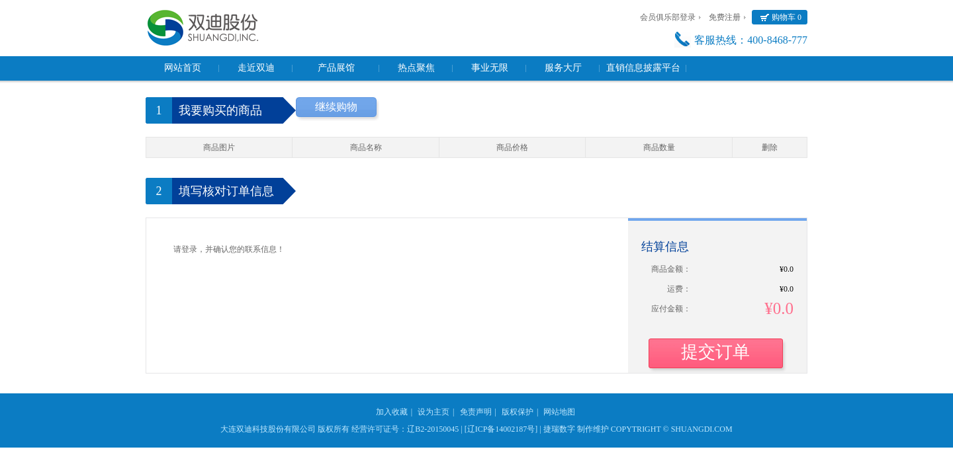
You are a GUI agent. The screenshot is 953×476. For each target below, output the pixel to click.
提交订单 (715, 352)
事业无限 (489, 68)
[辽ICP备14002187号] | (503, 429)
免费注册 (725, 17)
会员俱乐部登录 (668, 17)
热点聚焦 (416, 68)
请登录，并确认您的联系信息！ (229, 249)
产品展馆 (336, 68)
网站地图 (559, 411)
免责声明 (476, 411)
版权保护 (517, 411)
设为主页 (433, 411)
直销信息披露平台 (643, 68)
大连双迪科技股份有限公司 (268, 429)
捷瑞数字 (559, 429)
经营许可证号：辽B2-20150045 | (406, 429)
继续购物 (336, 106)
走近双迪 (256, 68)
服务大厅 (563, 68)
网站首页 (182, 68)
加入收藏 (392, 411)
